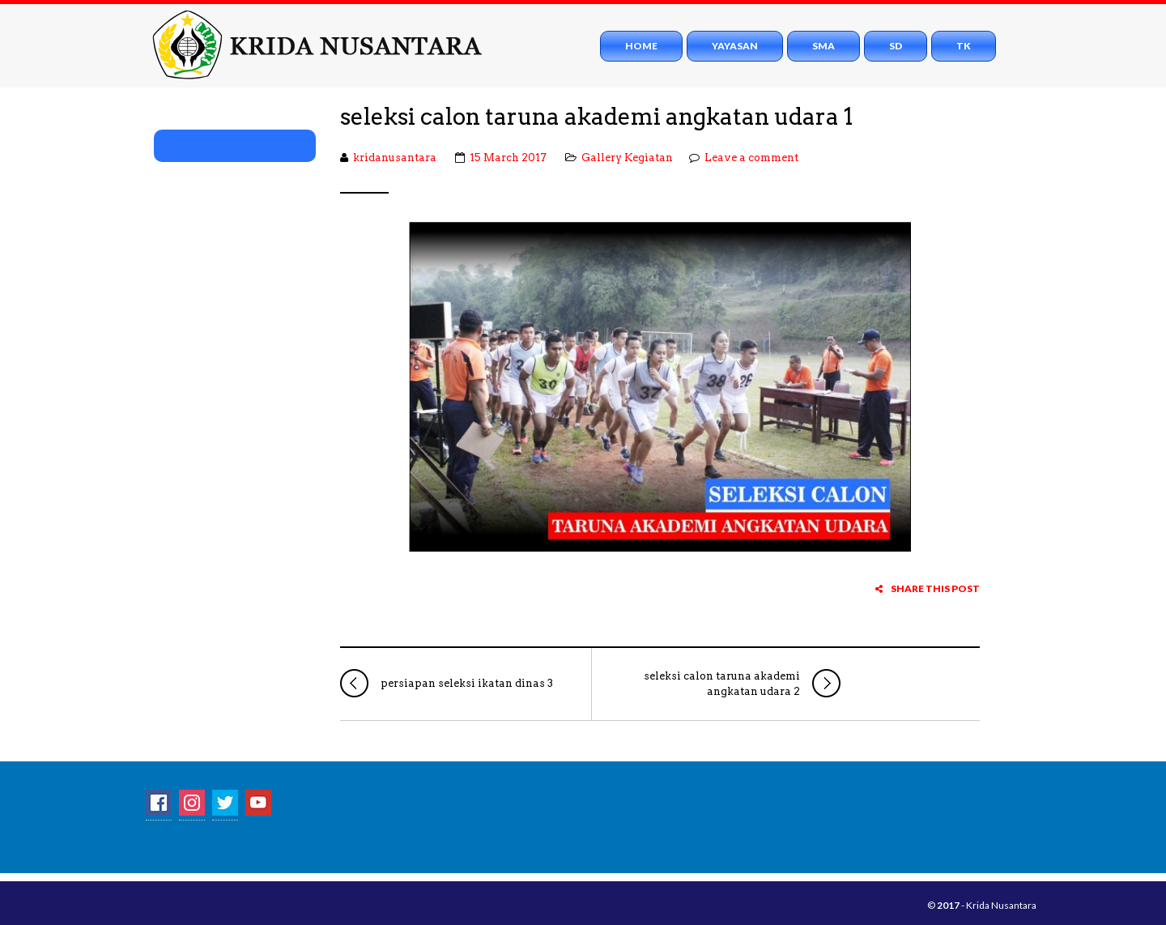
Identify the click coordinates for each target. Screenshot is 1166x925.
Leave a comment (751, 157)
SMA (823, 46)
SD (895, 46)
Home (641, 46)
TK (963, 46)
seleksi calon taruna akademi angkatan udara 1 (596, 117)
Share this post (927, 588)
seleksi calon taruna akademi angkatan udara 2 (742, 683)
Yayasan (735, 46)
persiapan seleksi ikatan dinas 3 (446, 683)
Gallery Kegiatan (627, 157)
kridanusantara (394, 157)
